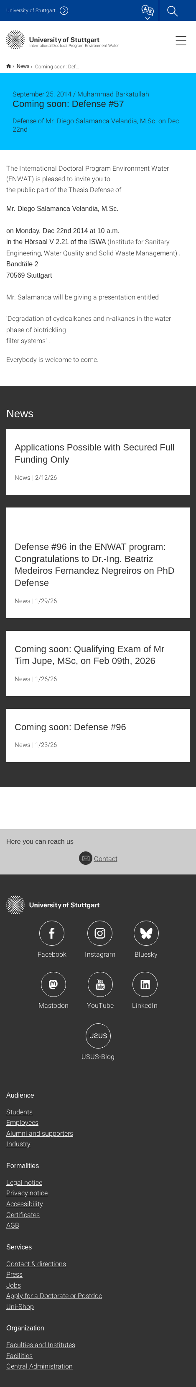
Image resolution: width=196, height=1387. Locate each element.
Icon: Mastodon (53, 978)
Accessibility (24, 1198)
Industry (18, 1138)
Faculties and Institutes (40, 1339)
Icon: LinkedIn (145, 978)
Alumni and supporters (39, 1127)
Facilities (19, 1349)
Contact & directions (36, 1258)
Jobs (13, 1279)
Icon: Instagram (99, 927)
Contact (98, 852)
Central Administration (39, 1360)
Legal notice (24, 1176)
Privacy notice (27, 1187)
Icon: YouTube (100, 978)
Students (19, 1106)
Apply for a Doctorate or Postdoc (54, 1290)
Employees (22, 1116)
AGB (12, 1219)
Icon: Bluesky (146, 927)
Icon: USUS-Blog (98, 1030)
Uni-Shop (20, 1300)
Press (14, 1268)
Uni (31, 10)
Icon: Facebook (51, 927)
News (18, 63)
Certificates (23, 1209)
